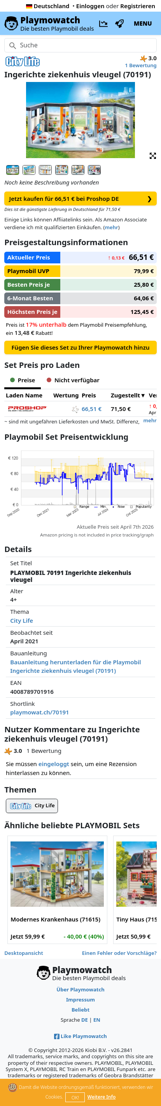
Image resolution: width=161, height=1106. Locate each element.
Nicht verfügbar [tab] (73, 380)
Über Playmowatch (80, 989)
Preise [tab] (22, 380)
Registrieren (137, 6)
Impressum (80, 999)
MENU (143, 23)
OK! (75, 1097)
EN (96, 1019)
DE (84, 1019)
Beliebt (80, 1009)
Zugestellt (125, 395)
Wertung (66, 395)
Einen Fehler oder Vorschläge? (119, 952)
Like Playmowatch (80, 1036)
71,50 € (121, 409)
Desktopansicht (23, 952)
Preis (89, 395)
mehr (111, 227)
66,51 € (92, 409)
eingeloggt (53, 764)
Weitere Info (102, 1097)
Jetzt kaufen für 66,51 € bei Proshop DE (80, 198)
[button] (153, 155)
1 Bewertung (140, 65)
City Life (21, 620)
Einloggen (90, 6)
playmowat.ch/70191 (39, 712)
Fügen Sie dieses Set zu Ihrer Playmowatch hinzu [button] (81, 347)
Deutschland (48, 6)
